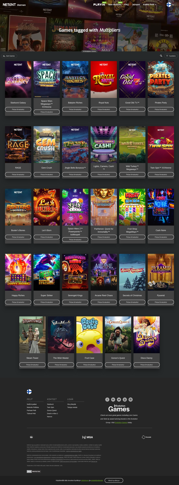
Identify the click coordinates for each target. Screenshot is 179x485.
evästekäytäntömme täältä (71, 455)
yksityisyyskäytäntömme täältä (74, 451)
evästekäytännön (97, 480)
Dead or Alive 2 (52, 413)
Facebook (107, 399)
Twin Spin (50, 407)
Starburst (50, 404)
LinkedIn (113, 399)
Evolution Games (121, 422)
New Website (114, 4)
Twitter (119, 399)
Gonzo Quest (52, 410)
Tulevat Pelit (31, 413)
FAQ (126, 4)
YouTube (125, 399)
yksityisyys (85, 480)
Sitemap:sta (94, 461)
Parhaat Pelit (31, 410)
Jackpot (135, 4)
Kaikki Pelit (149, 4)
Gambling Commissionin (57, 459)
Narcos (49, 417)
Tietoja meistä (72, 407)
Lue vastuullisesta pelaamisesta (42, 457)
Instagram (131, 399)
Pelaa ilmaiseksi (18, 109)
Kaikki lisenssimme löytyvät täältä (68, 461)
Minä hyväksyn (114, 481)
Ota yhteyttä (71, 404)
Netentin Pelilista (33, 407)
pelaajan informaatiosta (57, 457)
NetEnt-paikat (32, 404)
